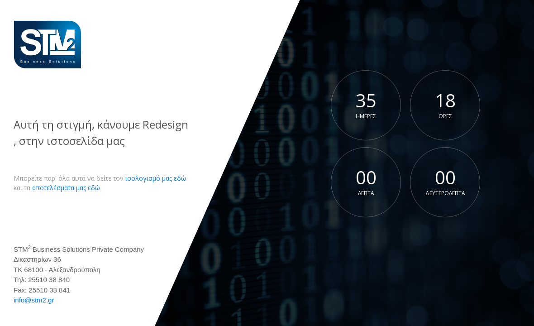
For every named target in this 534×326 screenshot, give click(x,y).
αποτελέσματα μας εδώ (66, 187)
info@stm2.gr (34, 300)
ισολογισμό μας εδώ (155, 178)
